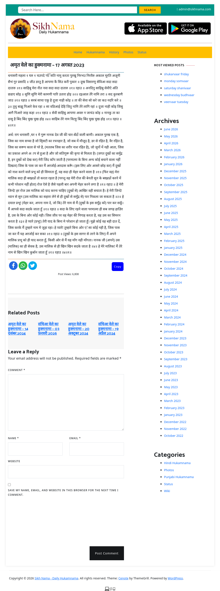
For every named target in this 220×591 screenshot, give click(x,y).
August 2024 (173, 282)
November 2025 (175, 178)
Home (78, 52)
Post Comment (106, 553)
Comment (16, 370)
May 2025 (171, 220)
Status (142, 52)
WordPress (175, 578)
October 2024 (173, 268)
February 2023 (174, 408)
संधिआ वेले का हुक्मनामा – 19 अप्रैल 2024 (108, 329)
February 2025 (174, 241)
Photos (128, 52)
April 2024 (171, 310)
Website (14, 461)
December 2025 (175, 171)
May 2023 (171, 387)
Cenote (123, 578)
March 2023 (172, 401)
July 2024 (170, 289)
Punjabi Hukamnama (179, 477)
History (114, 52)
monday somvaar (176, 81)
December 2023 (175, 338)
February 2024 (174, 324)
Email (75, 438)
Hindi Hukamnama (177, 463)
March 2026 (172, 150)
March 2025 (172, 234)
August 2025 (173, 199)
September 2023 (175, 359)
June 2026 (171, 129)
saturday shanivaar (177, 88)
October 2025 (173, 185)
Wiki (167, 491)
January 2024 (173, 331)
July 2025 (170, 206)
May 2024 (171, 303)
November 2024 (175, 262)
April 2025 (171, 227)
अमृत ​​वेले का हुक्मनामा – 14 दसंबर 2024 (18, 329)
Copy (117, 266)
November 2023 (175, 345)
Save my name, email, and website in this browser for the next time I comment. (63, 492)
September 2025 (175, 192)
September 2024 (175, 275)
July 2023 (170, 373)
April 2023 (171, 394)
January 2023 (173, 415)
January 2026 (173, 164)
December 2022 (175, 422)
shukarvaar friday (176, 74)
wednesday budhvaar (179, 95)
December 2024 (175, 254)
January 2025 (173, 248)
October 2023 (173, 352)
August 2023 (173, 366)
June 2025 (171, 213)
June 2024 (171, 296)
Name (13, 438)
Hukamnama (95, 52)
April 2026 (171, 143)
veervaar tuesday (176, 102)
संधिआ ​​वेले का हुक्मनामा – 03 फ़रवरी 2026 (48, 329)
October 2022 (173, 436)
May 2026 (171, 136)
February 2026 (174, 157)
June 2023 (171, 380)
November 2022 (175, 429)
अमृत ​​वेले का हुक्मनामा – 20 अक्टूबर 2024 (78, 329)
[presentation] (25, 520)
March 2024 (172, 317)
